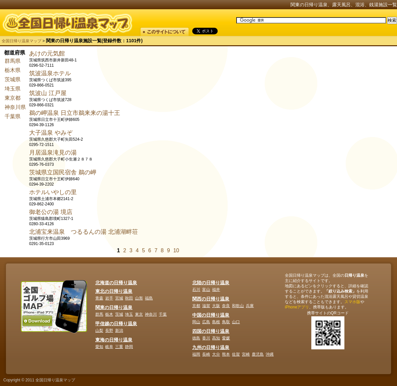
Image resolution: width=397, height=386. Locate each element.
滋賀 (206, 305)
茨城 (119, 314)
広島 (206, 322)
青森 (99, 298)
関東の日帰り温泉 (113, 307)
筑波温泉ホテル (50, 73)
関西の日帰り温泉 (210, 298)
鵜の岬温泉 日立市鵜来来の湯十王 (74, 113)
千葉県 (13, 116)
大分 (216, 354)
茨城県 (13, 79)
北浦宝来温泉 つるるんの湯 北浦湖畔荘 (83, 231)
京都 (196, 305)
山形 (139, 298)
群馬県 (13, 61)
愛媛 (226, 338)
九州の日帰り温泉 (210, 347)
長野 (109, 330)
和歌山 (238, 305)
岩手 (109, 298)
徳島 (196, 338)
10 (176, 250)
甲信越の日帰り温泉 (116, 323)
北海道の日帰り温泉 (116, 282)
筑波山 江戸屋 (47, 93)
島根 (216, 322)
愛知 (99, 346)
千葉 (163, 314)
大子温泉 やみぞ (50, 132)
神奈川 (151, 314)
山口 (236, 322)
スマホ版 (352, 301)
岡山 (196, 322)
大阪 (216, 305)
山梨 (99, 330)
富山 (206, 289)
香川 (206, 338)
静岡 (129, 346)
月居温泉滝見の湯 (53, 152)
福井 (216, 289)
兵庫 (250, 305)
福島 (149, 298)
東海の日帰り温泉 (113, 339)
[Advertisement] (314, 149)
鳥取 (226, 322)
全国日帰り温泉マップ (21, 41)
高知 (216, 338)
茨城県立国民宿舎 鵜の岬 (62, 172)
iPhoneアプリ (297, 307)
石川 (196, 289)
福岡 (196, 354)
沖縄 (270, 354)
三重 (119, 346)
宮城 (119, 298)
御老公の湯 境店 (50, 212)
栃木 (109, 314)
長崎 (206, 354)
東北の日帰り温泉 (113, 291)
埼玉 (129, 314)
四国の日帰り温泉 (210, 331)
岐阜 (109, 346)
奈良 (226, 305)
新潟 (119, 330)
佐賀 (236, 354)
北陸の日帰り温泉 (210, 282)
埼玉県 (13, 88)
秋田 (129, 298)
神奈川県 (15, 107)
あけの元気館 (47, 53)
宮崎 (246, 354)
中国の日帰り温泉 (210, 315)
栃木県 (13, 70)
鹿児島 (258, 354)
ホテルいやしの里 (53, 192)
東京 (139, 314)
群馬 (99, 314)
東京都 (13, 98)
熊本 (226, 354)
